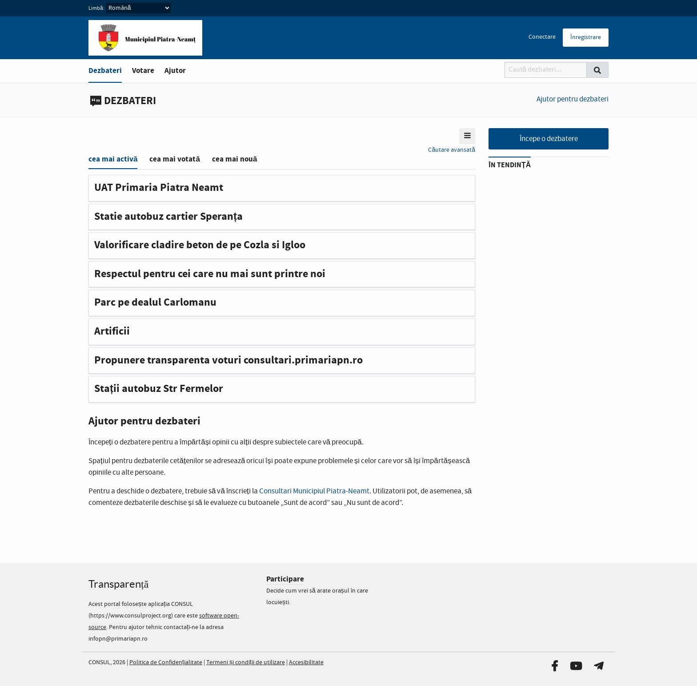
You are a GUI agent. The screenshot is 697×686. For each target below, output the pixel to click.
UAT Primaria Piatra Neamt (158, 188)
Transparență (118, 584)
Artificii (112, 331)
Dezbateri (105, 70)
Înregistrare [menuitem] (585, 37)
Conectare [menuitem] (542, 37)
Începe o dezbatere (549, 139)
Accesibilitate (306, 662)
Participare (285, 579)
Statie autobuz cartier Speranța (168, 217)
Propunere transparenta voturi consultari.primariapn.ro (228, 360)
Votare (143, 70)
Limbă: (96, 8)
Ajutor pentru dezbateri (573, 99)
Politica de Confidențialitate (165, 662)
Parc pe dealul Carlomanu (155, 302)
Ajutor (175, 70)
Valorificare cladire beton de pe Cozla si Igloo (199, 245)
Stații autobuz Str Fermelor (158, 389)
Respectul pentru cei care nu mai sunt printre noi (209, 274)
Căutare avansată (451, 150)
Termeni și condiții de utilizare (245, 662)
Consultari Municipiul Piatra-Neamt (314, 491)
